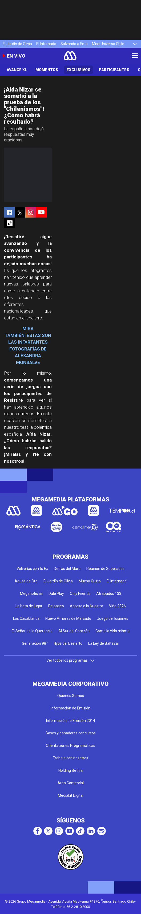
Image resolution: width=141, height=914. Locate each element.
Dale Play (56, 593)
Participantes (114, 70)
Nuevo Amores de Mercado (68, 618)
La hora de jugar (28, 606)
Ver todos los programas (70, 660)
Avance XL (17, 70)
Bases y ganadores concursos (71, 733)
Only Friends (80, 593)
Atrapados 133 (108, 593)
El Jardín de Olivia (17, 44)
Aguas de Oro (26, 581)
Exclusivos (78, 70)
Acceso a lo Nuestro (86, 606)
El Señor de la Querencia (32, 631)
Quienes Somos (70, 696)
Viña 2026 (117, 606)
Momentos (46, 70)
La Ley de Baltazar (103, 643)
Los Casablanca (26, 618)
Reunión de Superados (105, 568)
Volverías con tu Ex (32, 568)
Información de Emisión (70, 708)
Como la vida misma (112, 631)
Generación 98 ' (35, 643)
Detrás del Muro (67, 568)
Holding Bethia (70, 770)
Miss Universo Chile (108, 44)
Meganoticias (31, 593)
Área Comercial (71, 783)
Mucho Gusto (90, 581)
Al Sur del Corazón (74, 631)
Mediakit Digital (70, 795)
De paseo (56, 606)
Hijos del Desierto (68, 643)
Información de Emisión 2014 (70, 720)
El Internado (46, 44)
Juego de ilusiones (112, 618)
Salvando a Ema (74, 44)
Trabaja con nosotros (70, 758)
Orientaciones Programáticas (70, 745)
